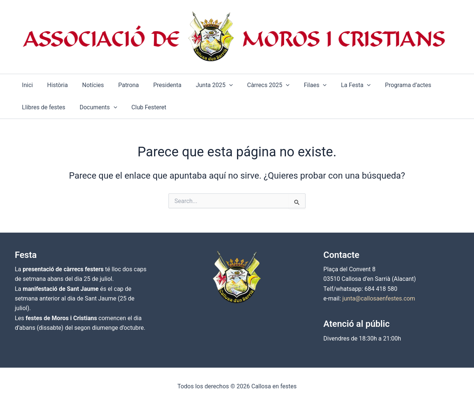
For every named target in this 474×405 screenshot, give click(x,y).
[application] (215, 85)
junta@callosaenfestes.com (379, 298)
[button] (200, 85)
